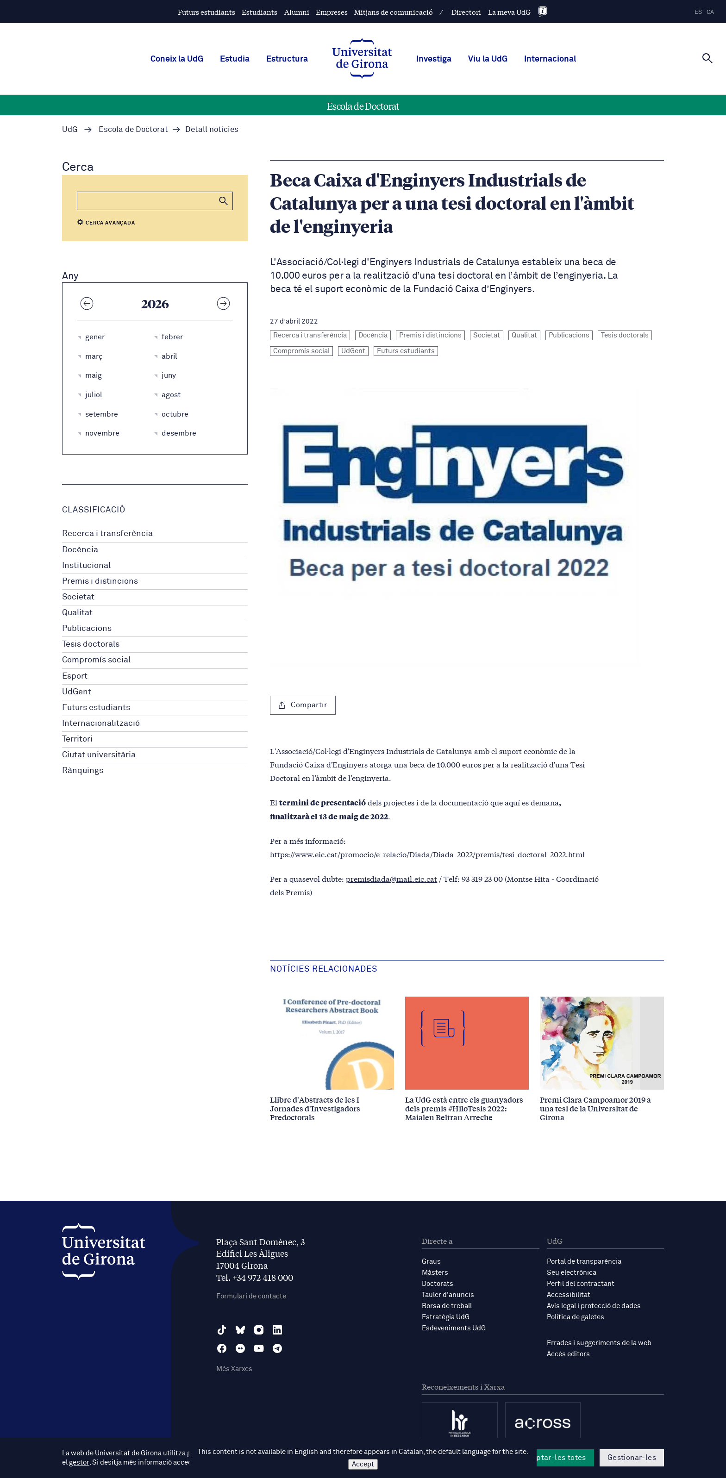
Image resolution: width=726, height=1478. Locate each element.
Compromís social (96, 660)
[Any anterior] (86, 303)
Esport (75, 676)
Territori (77, 739)
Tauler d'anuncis (448, 1294)
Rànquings (82, 771)
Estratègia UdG (445, 1317)
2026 (155, 303)
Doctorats (437, 1283)
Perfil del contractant (580, 1283)
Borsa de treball (447, 1306)
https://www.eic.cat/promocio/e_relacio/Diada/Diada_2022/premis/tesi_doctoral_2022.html (427, 853)
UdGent (76, 692)
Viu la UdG (487, 59)
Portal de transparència (584, 1261)
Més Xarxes (234, 1369)
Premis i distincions (100, 581)
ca (710, 12)
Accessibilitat (568, 1294)
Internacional (550, 59)
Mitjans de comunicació (393, 11)
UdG (70, 130)
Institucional (86, 565)
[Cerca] (707, 58)
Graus (431, 1261)
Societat (78, 597)
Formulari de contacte (251, 1296)
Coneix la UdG (176, 59)
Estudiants (259, 11)
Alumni (296, 11)
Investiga (433, 59)
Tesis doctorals (90, 644)
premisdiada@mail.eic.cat (391, 878)
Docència (80, 550)
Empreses (332, 11)
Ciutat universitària (99, 755)
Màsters (435, 1272)
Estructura (287, 59)
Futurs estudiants (206, 11)
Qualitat (77, 613)
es (698, 12)
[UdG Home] (362, 59)
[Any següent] (223, 303)
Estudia (235, 59)
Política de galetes (575, 1317)
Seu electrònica (571, 1272)
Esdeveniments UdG (454, 1328)
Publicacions (87, 628)
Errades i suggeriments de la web (599, 1343)
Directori (466, 11)
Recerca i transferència (107, 534)
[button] (223, 201)
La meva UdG (509, 11)
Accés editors (568, 1354)
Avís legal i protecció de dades (594, 1306)
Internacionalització (101, 723)
